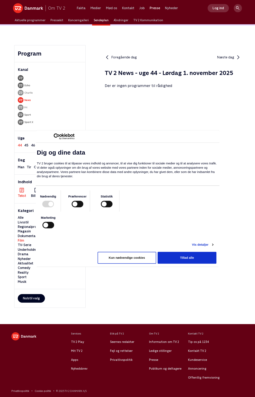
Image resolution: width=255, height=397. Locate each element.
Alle (20, 218)
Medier (95, 8)
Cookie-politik (43, 391)
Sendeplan (101, 20)
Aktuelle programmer (30, 20)
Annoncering (197, 368)
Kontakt (128, 8)
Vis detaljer (200, 244)
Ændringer (121, 20)
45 (26, 145)
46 (33, 145)
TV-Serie (24, 245)
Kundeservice (197, 359)
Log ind (218, 8)
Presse (155, 8)
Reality (23, 272)
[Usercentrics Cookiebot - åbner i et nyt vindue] (57, 136)
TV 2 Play (77, 341)
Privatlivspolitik (121, 359)
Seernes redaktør (122, 341)
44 (20, 145)
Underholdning (29, 250)
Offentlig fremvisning (204, 377)
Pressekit (56, 20)
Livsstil (23, 222)
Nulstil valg (31, 298)
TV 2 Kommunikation (148, 20)
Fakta (81, 8)
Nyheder (171, 8)
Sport (22, 277)
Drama (23, 254)
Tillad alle (187, 257)
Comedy (24, 268)
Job (142, 8)
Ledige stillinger (160, 350)
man (21, 167)
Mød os (111, 8)
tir (29, 167)
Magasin (24, 231)
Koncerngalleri (78, 20)
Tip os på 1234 (198, 341)
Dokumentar (27, 236)
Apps (74, 359)
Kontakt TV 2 (197, 350)
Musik (22, 282)
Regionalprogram (31, 227)
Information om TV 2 (164, 341)
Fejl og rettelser (121, 350)
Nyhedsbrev (79, 368)
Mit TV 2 (76, 350)
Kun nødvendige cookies (127, 257)
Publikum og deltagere (165, 368)
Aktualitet (25, 263)
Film (21, 240)
